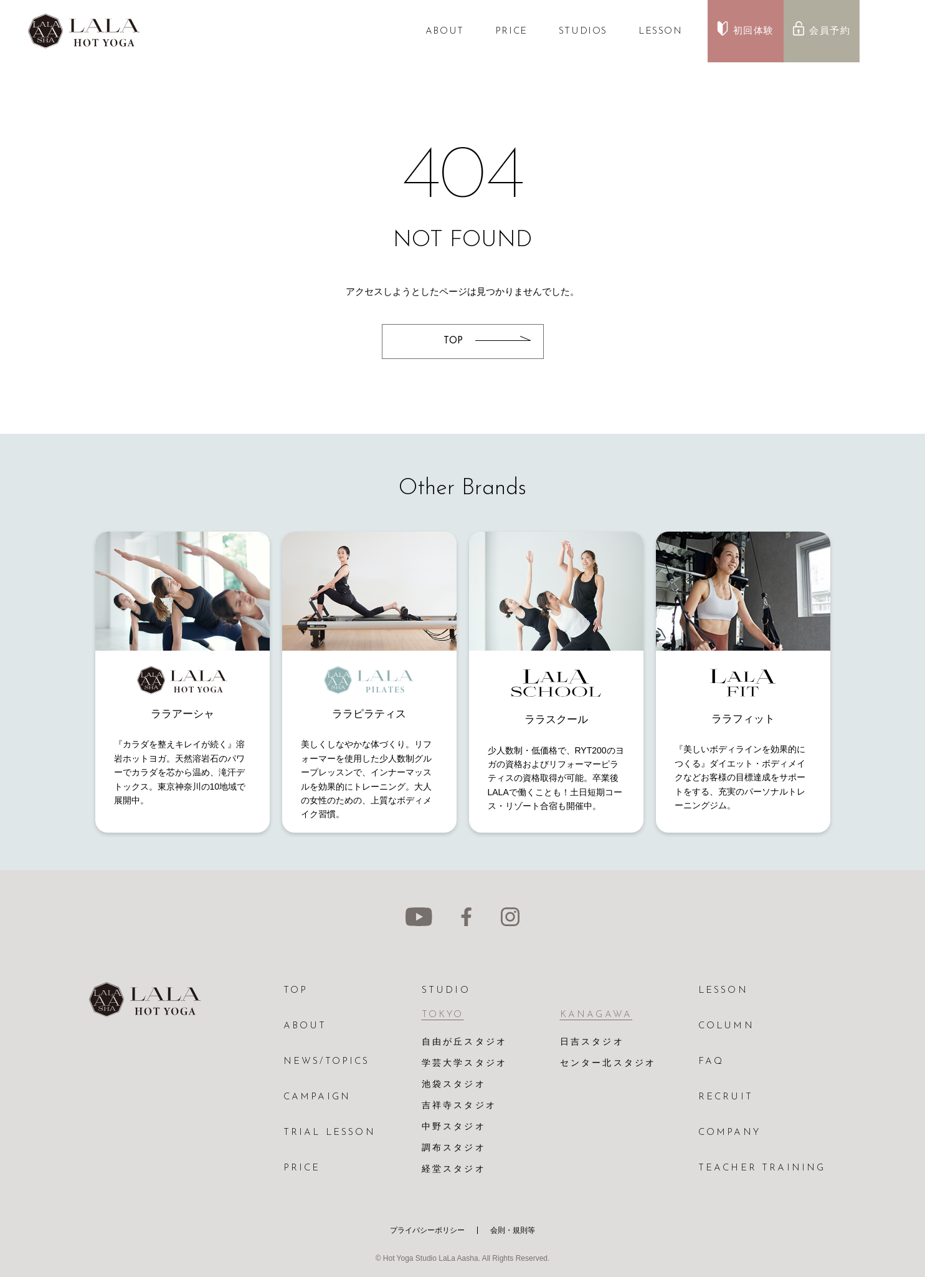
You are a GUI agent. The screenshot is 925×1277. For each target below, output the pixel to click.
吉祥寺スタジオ (459, 1106)
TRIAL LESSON (329, 1132)
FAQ (711, 1061)
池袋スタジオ (454, 1084)
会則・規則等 (512, 1230)
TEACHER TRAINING (762, 1168)
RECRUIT (725, 1097)
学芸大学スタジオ (465, 1063)
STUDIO (446, 990)
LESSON (660, 31)
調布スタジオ (454, 1148)
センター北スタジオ (608, 1063)
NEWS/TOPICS (326, 1061)
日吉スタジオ (592, 1042)
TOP (295, 990)
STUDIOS (583, 31)
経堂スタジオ (454, 1169)
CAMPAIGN (317, 1097)
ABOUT (444, 31)
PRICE (511, 31)
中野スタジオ (454, 1127)
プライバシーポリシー (427, 1230)
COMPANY (729, 1132)
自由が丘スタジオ (465, 1042)
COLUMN (726, 1026)
